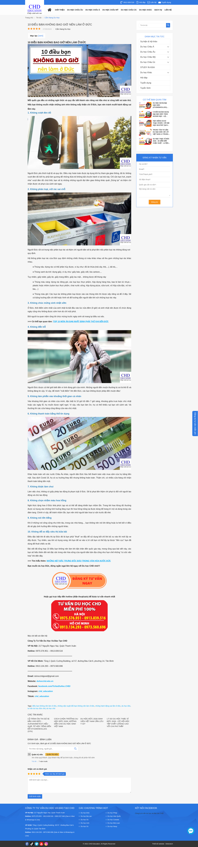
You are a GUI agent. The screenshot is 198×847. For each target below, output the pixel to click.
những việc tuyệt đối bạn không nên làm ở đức (75, 706)
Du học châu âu (75, 10)
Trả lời (34, 761)
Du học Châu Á (147, 47)
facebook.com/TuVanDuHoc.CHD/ (54, 686)
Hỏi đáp (143, 78)
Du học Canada (113, 820)
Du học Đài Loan (114, 823)
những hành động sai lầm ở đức (108, 706)
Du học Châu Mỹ (148, 57)
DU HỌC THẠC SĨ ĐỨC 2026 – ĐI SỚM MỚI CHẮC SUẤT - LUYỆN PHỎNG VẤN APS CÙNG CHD (161, 141)
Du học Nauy (112, 826)
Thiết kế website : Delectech (162, 844)
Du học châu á (92, 10)
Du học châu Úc (129, 10)
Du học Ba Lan (86, 816)
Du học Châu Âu (147, 52)
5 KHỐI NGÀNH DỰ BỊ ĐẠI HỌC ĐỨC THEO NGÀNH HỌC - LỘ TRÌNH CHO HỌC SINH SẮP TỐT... (161, 114)
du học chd (50, 708)
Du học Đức (85, 813)
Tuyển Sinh (145, 88)
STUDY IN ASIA (147, 67)
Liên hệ (168, 10)
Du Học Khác (145, 10)
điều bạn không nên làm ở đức (44, 706)
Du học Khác (146, 72)
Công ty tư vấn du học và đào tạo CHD (149, 813)
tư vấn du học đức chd (36, 708)
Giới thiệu (60, 10)
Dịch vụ (158, 10)
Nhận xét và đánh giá (37, 769)
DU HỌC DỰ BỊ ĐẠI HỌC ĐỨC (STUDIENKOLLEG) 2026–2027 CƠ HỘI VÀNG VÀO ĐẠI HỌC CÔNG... (160, 105)
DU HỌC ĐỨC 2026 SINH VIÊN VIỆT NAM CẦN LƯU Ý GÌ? (91, 721)
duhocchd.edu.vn (45, 681)
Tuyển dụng (145, 83)
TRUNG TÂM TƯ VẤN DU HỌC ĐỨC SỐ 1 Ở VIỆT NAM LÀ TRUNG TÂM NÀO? (160, 132)
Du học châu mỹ (110, 10)
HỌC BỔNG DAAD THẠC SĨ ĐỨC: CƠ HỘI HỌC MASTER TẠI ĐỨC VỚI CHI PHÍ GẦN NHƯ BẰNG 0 (161, 123)
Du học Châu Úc (147, 62)
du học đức (126, 706)
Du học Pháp (112, 813)
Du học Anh (85, 823)
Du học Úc (84, 826)
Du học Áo (84, 820)
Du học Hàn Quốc (114, 816)
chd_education (46, 691)
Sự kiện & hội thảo (148, 41)
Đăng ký (154, 202)
